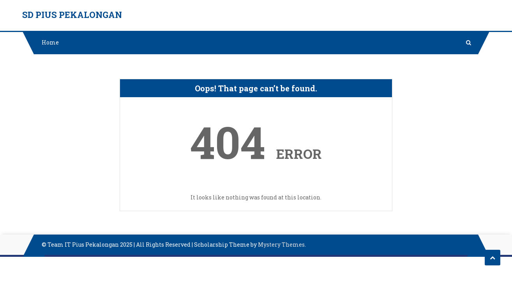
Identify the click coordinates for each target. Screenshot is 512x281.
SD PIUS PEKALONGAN (72, 14)
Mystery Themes (281, 244)
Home (50, 42)
